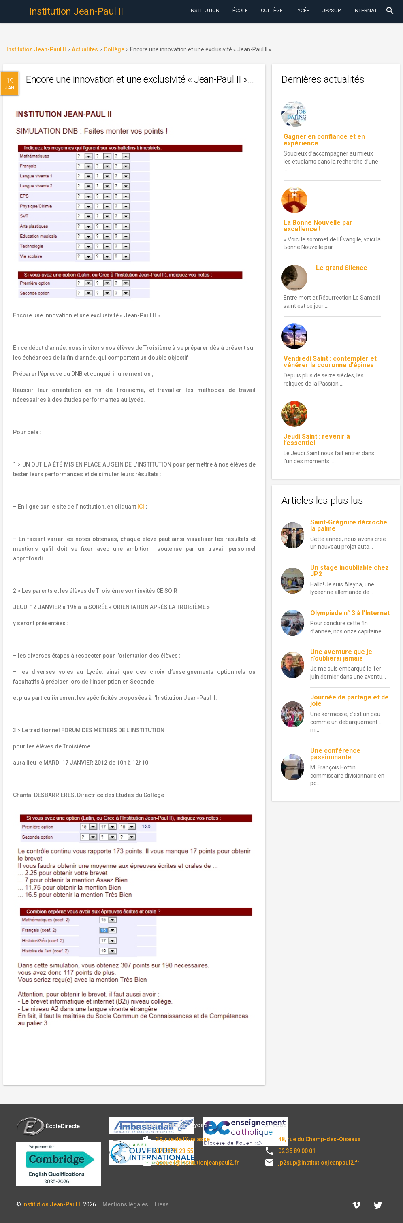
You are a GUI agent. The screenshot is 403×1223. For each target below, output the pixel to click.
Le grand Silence (341, 268)
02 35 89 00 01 (297, 1151)
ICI (140, 506)
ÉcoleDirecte (48, 1126)
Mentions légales (125, 1204)
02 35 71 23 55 (174, 1151)
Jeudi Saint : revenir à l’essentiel (317, 440)
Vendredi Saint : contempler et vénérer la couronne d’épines (330, 362)
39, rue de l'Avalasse (183, 1139)
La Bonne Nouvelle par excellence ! (318, 226)
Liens (162, 1204)
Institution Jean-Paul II (52, 1204)
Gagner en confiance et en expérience (324, 140)
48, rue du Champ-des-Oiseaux (319, 1139)
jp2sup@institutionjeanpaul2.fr (319, 1162)
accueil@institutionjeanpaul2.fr (197, 1162)
